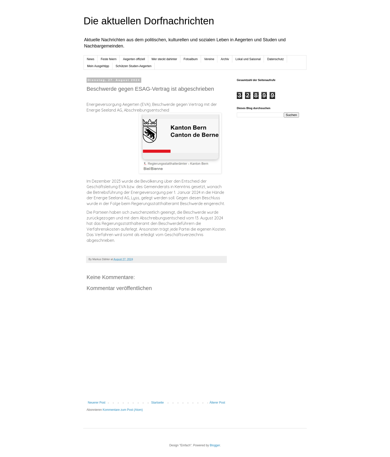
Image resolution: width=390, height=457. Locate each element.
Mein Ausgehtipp (98, 66)
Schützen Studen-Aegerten (133, 66)
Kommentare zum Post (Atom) (123, 410)
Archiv (225, 59)
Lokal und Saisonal (248, 59)
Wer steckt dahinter (164, 59)
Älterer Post (217, 402)
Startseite (157, 402)
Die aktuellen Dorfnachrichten (149, 20)
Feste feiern (108, 59)
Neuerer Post (96, 402)
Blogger (215, 445)
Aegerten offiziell (134, 59)
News (90, 59)
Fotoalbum (191, 59)
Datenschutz (275, 59)
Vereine (209, 59)
